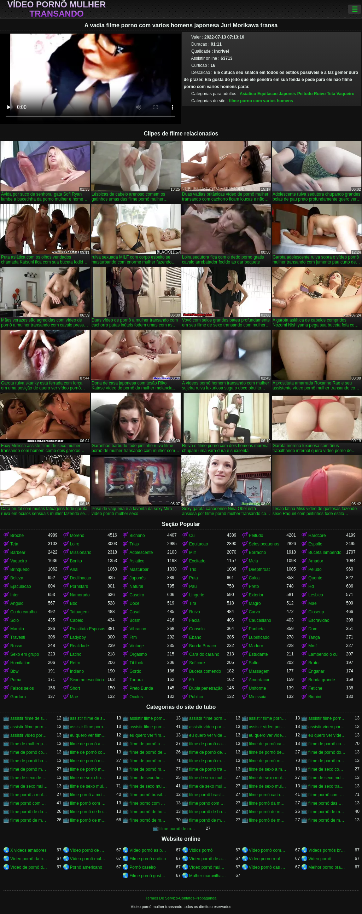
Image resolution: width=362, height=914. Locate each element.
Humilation (20, 662)
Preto (254, 586)
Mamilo (17, 628)
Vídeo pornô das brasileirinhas (268, 867)
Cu (191, 535)
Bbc (73, 603)
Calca (254, 577)
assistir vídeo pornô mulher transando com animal (327, 726)
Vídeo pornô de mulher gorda (89, 850)
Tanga (314, 637)
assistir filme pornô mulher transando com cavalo (148, 726)
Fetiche (315, 688)
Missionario (81, 552)
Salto (253, 662)
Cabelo (76, 620)
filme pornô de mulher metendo (327, 811)
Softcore (197, 662)
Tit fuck (136, 662)
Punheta (257, 628)
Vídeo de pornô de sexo (29, 867)
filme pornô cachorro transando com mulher (268, 794)
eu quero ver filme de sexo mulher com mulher (89, 735)
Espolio (315, 544)
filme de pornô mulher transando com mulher (148, 769)
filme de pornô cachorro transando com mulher (208, 743)
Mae (312, 603)
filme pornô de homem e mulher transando (89, 811)
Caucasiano (260, 620)
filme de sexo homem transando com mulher (148, 777)
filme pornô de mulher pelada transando (29, 820)
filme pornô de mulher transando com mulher (268, 820)
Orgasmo (138, 654)
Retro (75, 662)
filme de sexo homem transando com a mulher (89, 777)
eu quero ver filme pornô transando (148, 735)
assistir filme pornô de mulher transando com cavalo (327, 718)
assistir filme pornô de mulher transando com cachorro (268, 718)
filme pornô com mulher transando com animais (89, 803)
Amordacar (259, 679)
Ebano (195, 637)
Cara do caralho (204, 654)
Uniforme (257, 688)
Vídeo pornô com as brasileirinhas (268, 850)
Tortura (135, 679)
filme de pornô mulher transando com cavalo (268, 760)
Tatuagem (79, 611)
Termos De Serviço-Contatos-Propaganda (181, 898)
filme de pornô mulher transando (148, 760)
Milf (192, 552)
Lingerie (196, 594)
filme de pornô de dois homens (208, 752)
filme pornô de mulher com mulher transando (268, 811)
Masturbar (138, 569)
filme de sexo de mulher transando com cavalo (29, 777)
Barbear (17, 552)
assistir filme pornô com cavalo (148, 718)
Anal (74, 569)
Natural (136, 586)
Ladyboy (78, 637)
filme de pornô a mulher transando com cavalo (148, 743)
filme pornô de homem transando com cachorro (148, 811)
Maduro (256, 645)
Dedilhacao (80, 577)
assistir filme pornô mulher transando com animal (89, 726)
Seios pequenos (264, 544)
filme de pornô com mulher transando (29, 752)
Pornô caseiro (142, 867)
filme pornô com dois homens (327, 794)
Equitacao (267, 93)
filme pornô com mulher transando (29, 803)
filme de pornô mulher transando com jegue (89, 769)
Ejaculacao (20, 586)
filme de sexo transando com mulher (327, 786)
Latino (76, 654)
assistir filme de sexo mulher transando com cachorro (89, 718)
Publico (196, 696)
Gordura (18, 696)
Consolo (197, 628)
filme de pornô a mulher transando (89, 743)
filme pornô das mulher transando (327, 803)
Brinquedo (20, 569)
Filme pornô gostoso (148, 875)
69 (191, 679)
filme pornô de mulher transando (89, 820)
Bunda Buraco (202, 645)
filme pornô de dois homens (29, 811)
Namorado (80, 594)
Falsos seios (22, 688)
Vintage (136, 645)
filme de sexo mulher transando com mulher (208, 786)
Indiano (77, 671)
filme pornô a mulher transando (29, 794)
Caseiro (136, 594)
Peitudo (305, 93)
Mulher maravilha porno (208, 875)
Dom (312, 628)
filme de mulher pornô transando (29, 743)
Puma (15, 679)
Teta (331, 93)
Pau (193, 586)
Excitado (197, 561)
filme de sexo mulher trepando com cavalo (268, 786)
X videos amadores (28, 850)
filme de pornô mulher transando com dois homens (327, 760)
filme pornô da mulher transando (268, 803)
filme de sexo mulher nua (268, 777)
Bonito (76, 561)
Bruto (313, 662)
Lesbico (315, 594)
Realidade (79, 645)
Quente (315, 577)
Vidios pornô (201, 850)
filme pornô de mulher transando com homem (208, 820)
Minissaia (258, 696)
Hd (311, 586)
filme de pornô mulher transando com (208, 760)
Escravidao (318, 620)
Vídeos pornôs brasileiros (327, 850)
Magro (255, 603)
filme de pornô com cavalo (327, 743)
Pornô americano (86, 867)
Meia (253, 561)
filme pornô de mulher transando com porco (327, 820)
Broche (17, 535)
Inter (14, 594)
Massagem (259, 671)
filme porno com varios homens (261, 100)
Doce (134, 603)
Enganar (316, 671)
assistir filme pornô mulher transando (29, 726)
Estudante (258, 654)
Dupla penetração (206, 688)
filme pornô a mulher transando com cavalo (89, 794)
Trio (192, 569)
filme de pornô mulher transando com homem (29, 769)
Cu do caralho (23, 611)
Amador (315, 561)
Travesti (17, 637)
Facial (194, 620)
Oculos (135, 696)
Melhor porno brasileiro (327, 867)
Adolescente (141, 552)
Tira (192, 603)
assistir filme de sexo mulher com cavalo (29, 718)
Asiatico (248, 93)
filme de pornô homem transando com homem (29, 760)
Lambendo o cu (323, 654)
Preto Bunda (141, 688)
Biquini (314, 696)
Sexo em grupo (24, 654)
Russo (16, 645)
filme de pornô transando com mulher (208, 769)
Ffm (133, 637)
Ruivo (320, 93)
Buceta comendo (205, 671)
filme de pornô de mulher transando (268, 752)
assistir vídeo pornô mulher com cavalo (268, 726)
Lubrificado (259, 637)
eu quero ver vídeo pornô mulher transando (268, 735)
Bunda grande (321, 679)
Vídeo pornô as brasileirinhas (148, 850)
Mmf (312, 645)
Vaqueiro (346, 93)
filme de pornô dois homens (327, 752)
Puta (193, 577)
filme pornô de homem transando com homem (208, 811)
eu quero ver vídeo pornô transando (327, 735)
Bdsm (134, 620)
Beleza (16, 577)
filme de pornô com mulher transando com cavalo (89, 752)
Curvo (254, 611)
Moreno (77, 535)
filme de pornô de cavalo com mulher (148, 752)
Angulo (16, 603)
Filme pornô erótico (147, 858)
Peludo (314, 569)
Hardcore (317, 535)
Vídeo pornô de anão (208, 858)
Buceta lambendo (324, 552)
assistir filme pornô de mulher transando (208, 718)
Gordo (135, 671)
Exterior (256, 594)
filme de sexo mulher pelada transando (327, 777)
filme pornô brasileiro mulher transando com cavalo (208, 794)
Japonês (287, 93)
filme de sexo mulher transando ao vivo (29, 786)
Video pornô (319, 858)
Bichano (137, 535)
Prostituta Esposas (87, 628)
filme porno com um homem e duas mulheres (148, 803)
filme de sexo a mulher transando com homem (268, 769)
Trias (134, 544)
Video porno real (264, 858)
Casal (134, 611)
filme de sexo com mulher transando (327, 769)
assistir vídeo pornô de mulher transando (208, 726)
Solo (14, 620)
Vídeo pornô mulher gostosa (208, 867)
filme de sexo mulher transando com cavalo (89, 786)
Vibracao (137, 628)
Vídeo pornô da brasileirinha (29, 858)
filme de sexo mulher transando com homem (148, 786)
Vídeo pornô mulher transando (56, 9)
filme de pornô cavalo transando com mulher (268, 743)
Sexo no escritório (87, 679)
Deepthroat (259, 569)
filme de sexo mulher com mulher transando (208, 777)
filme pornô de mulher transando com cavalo (148, 820)
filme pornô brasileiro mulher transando (148, 794)
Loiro (75, 544)
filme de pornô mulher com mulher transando (89, 760)
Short (75, 688)
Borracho (257, 552)
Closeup (316, 611)
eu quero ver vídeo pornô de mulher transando (208, 735)
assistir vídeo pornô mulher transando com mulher (29, 735)
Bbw (14, 671)
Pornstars (79, 586)
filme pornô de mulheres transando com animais (178, 828)
